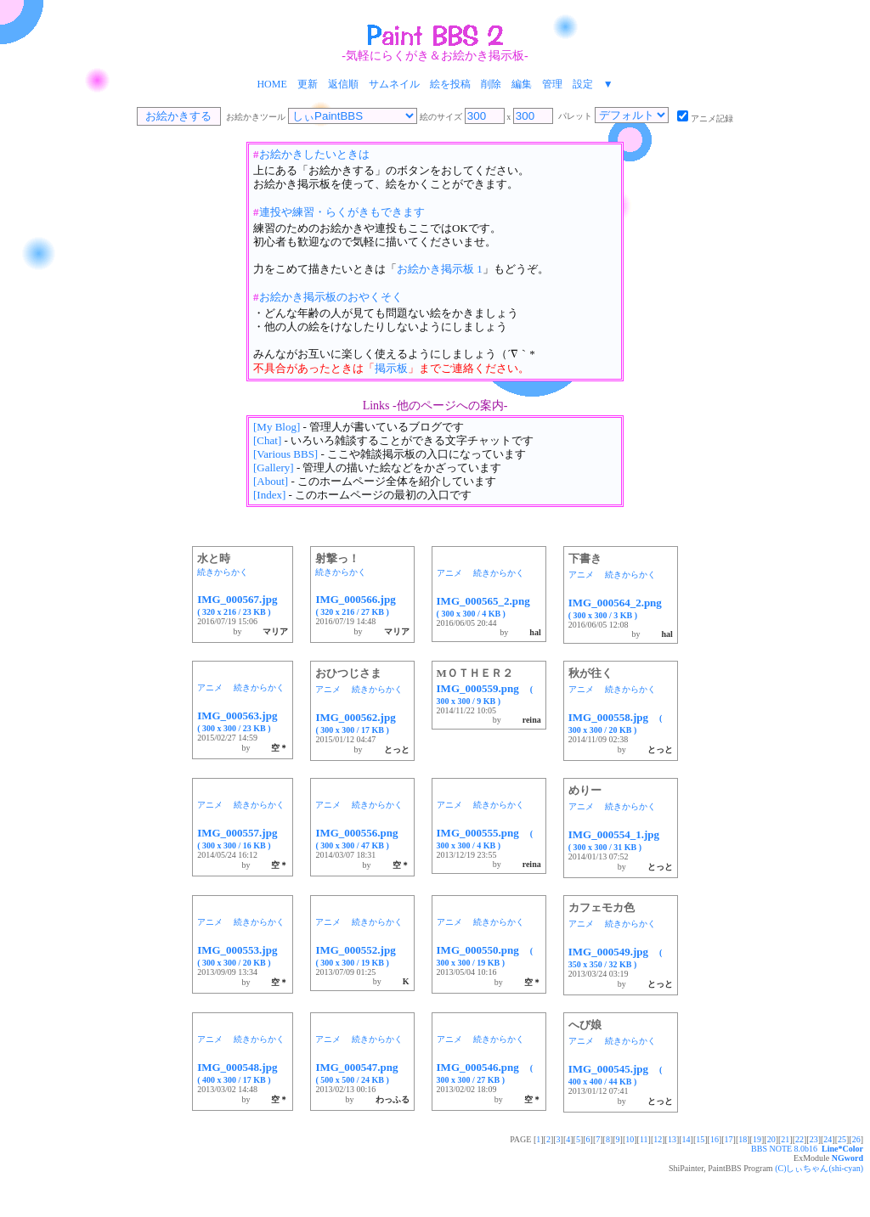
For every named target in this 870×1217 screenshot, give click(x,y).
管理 (552, 84)
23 (814, 1139)
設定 (583, 84)
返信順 (343, 84)
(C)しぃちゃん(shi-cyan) (819, 1168)
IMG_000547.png (362, 1073)
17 (729, 1139)
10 (629, 1139)
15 (700, 1139)
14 (686, 1139)
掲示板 (391, 368)
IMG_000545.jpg (615, 1074)
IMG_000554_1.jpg (619, 840)
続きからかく (222, 572)
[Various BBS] (285, 454)
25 (842, 1139)
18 (742, 1139)
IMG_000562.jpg (360, 723)
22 (799, 1139)
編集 (521, 84)
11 (644, 1139)
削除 (491, 84)
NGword (847, 1158)
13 (672, 1139)
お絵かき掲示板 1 (440, 268)
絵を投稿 (450, 84)
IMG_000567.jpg (242, 605)
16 (714, 1139)
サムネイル (394, 84)
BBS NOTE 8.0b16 (784, 1148)
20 (771, 1139)
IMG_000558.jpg (615, 723)
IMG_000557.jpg (242, 838)
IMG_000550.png (485, 955)
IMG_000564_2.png (620, 608)
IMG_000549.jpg (615, 957)
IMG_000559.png (485, 694)
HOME (271, 84)
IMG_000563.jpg (242, 721)
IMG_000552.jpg (360, 955)
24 (827, 1139)
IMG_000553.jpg (242, 955)
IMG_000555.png (485, 838)
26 (856, 1139)
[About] (270, 481)
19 (757, 1139)
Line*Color (842, 1148)
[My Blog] (276, 426)
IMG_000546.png (485, 1073)
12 (657, 1139)
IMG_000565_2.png (489, 606)
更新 (307, 84)
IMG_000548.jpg (242, 1073)
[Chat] (267, 440)
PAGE (522, 1139)
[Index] (269, 494)
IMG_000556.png (362, 838)
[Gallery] (273, 467)
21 (785, 1139)
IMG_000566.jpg (360, 605)
